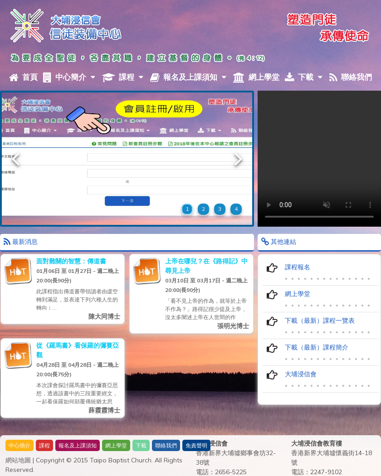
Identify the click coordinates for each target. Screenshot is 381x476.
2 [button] (203, 208)
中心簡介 (69, 77)
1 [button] (187, 208)
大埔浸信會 (301, 374)
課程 (122, 77)
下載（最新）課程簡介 (316, 347)
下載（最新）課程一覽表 (320, 320)
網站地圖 (18, 460)
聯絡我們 (350, 77)
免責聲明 (196, 445)
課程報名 (297, 267)
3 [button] (219, 208)
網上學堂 (256, 77)
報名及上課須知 (188, 77)
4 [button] (236, 208)
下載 (303, 77)
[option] (127, 158)
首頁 (23, 77)
